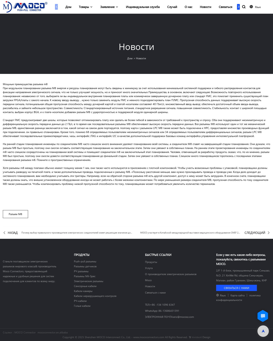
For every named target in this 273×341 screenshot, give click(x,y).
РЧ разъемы (81, 271)
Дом (68, 7)
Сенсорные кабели (85, 286)
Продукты (151, 262)
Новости (205, 7)
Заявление (107, 7)
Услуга (149, 268)
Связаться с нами (230, 7)
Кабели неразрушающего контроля (95, 296)
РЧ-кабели (80, 301)
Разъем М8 (15, 214)
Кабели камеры (83, 291)
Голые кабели (82, 306)
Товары (84, 7)
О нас (188, 7)
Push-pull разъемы (85, 261)
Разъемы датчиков (85, 266)
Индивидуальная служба (143, 7)
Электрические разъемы (88, 281)
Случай (172, 7)
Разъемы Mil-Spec (84, 276)
